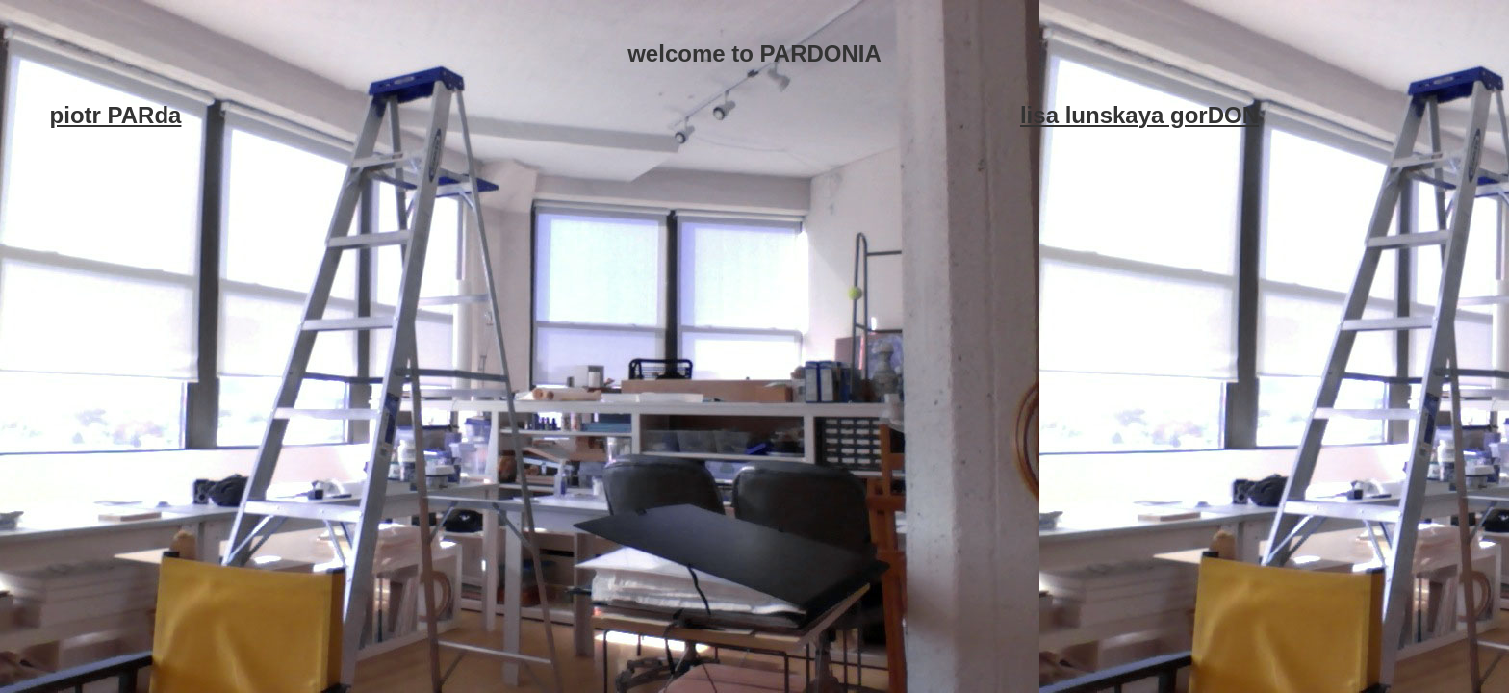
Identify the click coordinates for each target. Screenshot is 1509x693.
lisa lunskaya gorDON (1139, 115)
